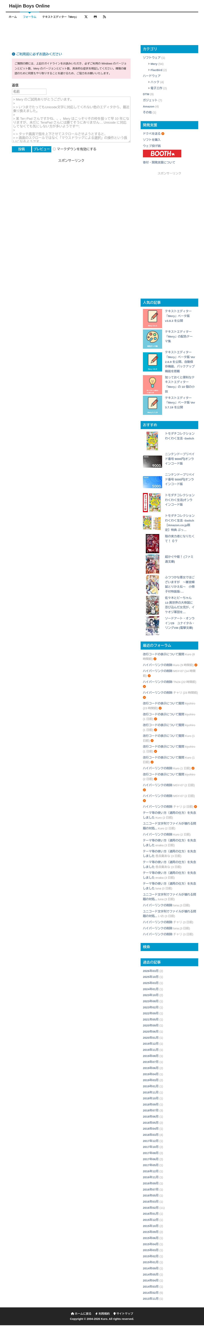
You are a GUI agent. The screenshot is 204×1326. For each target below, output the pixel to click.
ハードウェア (152, 76)
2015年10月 (151, 1226)
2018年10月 (151, 1099)
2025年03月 (151, 983)
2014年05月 (151, 1275)
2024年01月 (151, 990)
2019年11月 (151, 1050)
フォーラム (31, 17)
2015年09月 (151, 1232)
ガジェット (150, 101)
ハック (155, 82)
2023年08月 (151, 1002)
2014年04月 (151, 1281)
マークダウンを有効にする (74, 150)
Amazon (148, 107)
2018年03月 (151, 1135)
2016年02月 (151, 1208)
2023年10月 (151, 995)
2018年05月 (151, 1123)
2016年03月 (151, 1202)
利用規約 (102, 1314)
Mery (154, 64)
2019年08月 (151, 1056)
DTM (146, 95)
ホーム (13, 17)
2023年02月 (151, 1008)
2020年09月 (151, 1026)
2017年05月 (151, 1165)
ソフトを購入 (152, 140)
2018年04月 (151, 1129)
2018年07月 (151, 1111)
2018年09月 (151, 1105)
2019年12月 (151, 1044)
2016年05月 (151, 1196)
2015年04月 (151, 1245)
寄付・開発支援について (159, 163)
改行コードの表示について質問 (163, 655)
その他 (147, 113)
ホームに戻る (81, 1314)
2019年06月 (151, 1068)
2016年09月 (151, 1184)
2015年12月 (151, 1220)
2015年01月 (151, 1263)
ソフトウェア (152, 58)
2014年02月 (151, 1293)
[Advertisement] (102, 33)
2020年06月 (151, 1032)
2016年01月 (151, 1214)
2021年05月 (151, 1020)
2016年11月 (151, 1178)
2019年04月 (151, 1075)
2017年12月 (151, 1141)
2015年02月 (151, 1257)
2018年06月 (151, 1117)
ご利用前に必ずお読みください (37, 55)
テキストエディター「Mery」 (63, 17)
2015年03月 (151, 1251)
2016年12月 (151, 1172)
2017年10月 (151, 1147)
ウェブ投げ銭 (152, 146)
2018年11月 (151, 1093)
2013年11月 (151, 1299)
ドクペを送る (152, 134)
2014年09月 (151, 1269)
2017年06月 (151, 1160)
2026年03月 (151, 971)
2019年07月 (151, 1062)
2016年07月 (151, 1190)
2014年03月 (151, 1287)
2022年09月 (151, 1014)
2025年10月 (151, 977)
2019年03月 (151, 1080)
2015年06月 (151, 1238)
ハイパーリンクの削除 (157, 665)
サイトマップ (123, 1314)
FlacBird (157, 70)
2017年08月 (151, 1153)
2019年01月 (151, 1087)
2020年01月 (151, 1038)
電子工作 (157, 89)
